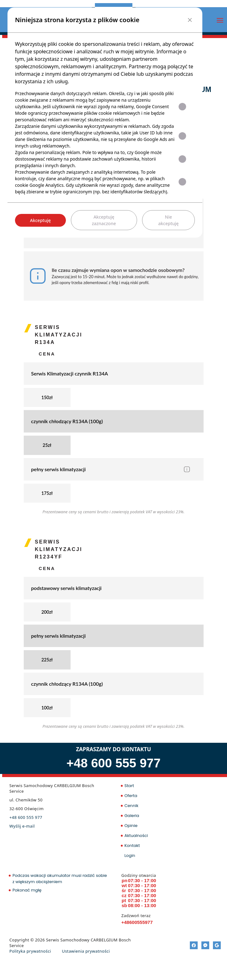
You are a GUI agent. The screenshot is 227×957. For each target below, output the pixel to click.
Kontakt (132, 845)
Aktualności (136, 836)
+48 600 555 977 (113, 763)
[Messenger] (205, 945)
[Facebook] (194, 945)
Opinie (131, 826)
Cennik (132, 806)
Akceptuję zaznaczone (104, 220)
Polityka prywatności (30, 951)
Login (130, 855)
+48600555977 (137, 922)
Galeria (132, 816)
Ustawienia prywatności (86, 951)
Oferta (131, 796)
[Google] (217, 945)
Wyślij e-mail (22, 826)
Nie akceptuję (168, 220)
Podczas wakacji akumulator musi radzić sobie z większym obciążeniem (59, 878)
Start (129, 786)
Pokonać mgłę (27, 890)
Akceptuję (40, 220)
